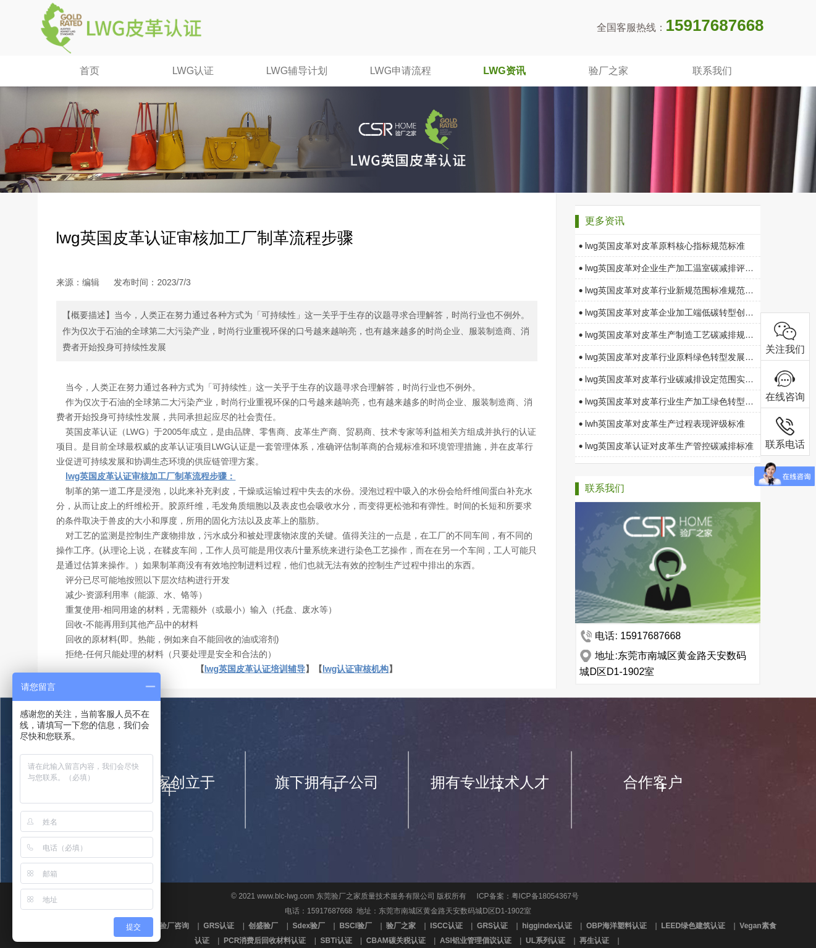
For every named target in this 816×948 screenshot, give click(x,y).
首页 (89, 70)
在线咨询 (785, 384)
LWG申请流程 (400, 70)
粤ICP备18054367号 (545, 896)
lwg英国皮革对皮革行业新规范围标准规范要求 (666, 290)
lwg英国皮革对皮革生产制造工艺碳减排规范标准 (666, 335)
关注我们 (785, 336)
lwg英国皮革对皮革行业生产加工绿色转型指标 (666, 401)
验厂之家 (608, 70)
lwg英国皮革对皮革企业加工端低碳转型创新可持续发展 (666, 312)
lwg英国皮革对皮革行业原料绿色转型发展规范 (666, 357)
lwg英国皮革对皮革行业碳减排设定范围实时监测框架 (666, 379)
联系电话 (785, 432)
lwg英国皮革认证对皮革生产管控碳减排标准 (666, 446)
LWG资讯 (504, 70)
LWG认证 (193, 70)
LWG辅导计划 (296, 70)
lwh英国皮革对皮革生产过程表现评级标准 (662, 424)
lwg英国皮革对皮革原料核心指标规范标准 (662, 246)
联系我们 (712, 70)
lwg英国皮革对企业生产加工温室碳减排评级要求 (666, 268)
